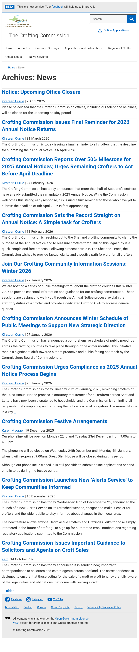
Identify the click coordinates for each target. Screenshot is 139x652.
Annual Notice (14, 56)
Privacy (79, 607)
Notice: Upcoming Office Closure (41, 92)
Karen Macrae (12, 430)
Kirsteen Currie (13, 101)
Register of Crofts (119, 48)
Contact (28, 607)
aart (5, 559)
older (8, 591)
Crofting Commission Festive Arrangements (54, 421)
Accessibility (12, 607)
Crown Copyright (60, 607)
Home (8, 48)
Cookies (41, 607)
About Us (24, 48)
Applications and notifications (83, 48)
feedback (57, 6)
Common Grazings (47, 48)
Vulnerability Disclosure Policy (104, 607)
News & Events (38, 56)
